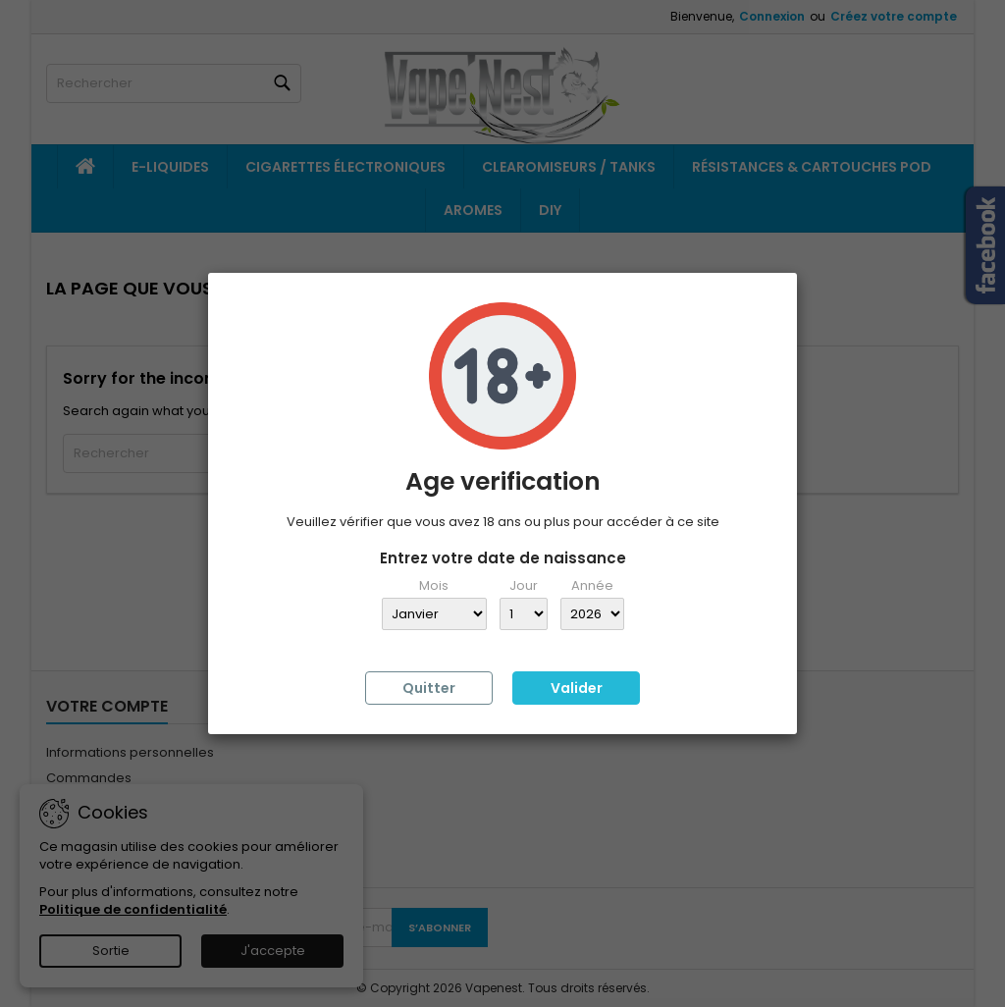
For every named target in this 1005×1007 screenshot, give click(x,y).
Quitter (428, 688)
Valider (577, 688)
